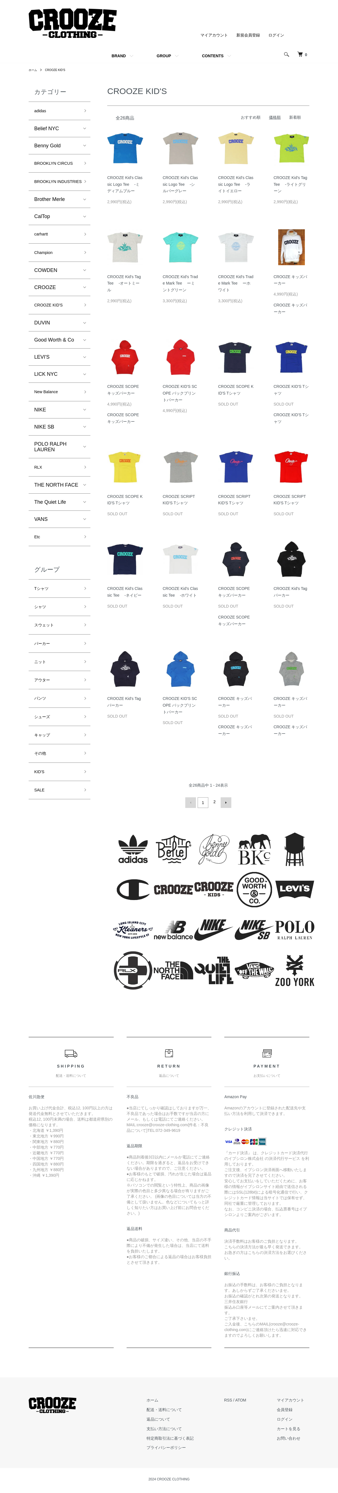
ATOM (251, 1398)
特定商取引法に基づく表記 (185, 1436)
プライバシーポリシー (181, 1446)
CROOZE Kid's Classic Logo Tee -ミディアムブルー (125, 184)
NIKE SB (44, 456)
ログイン (276, 35)
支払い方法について (179, 1427)
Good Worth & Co (54, 367)
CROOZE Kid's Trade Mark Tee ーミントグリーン (180, 283)
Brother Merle (49, 222)
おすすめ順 (251, 117)
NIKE (40, 439)
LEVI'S (41, 385)
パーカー (44, 682)
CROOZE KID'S (58, 70)
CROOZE (45, 313)
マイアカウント (214, 35)
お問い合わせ (293, 1436)
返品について (174, 1417)
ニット (41, 703)
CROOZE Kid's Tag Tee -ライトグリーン (290, 184)
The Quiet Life (50, 533)
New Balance (49, 420)
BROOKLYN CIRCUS (48, 170)
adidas (41, 112)
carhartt (42, 257)
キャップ (44, 783)
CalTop (42, 239)
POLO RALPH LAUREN (50, 476)
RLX (39, 497)
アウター (44, 722)
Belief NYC (46, 130)
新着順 (295, 117)
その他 (41, 803)
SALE (40, 843)
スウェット (47, 662)
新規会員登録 (248, 35)
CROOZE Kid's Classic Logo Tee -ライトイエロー (236, 184)
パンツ (41, 743)
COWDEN (45, 296)
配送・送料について (179, 1408)
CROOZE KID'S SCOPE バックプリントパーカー (180, 393)
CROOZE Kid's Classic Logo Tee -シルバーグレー (180, 184)
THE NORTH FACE (56, 516)
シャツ (41, 642)
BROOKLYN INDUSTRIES (49, 199)
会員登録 (290, 1408)
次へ (224, 801)
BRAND (119, 56)
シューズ (44, 763)
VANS (41, 550)
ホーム (34, 70)
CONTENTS (212, 56)
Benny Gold (47, 147)
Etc (38, 569)
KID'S (40, 823)
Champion (45, 277)
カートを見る (293, 1427)
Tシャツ (43, 622)
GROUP (164, 56)
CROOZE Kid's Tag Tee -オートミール (124, 283)
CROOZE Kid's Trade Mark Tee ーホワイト (236, 283)
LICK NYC (46, 402)
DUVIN (42, 350)
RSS (238, 1398)
